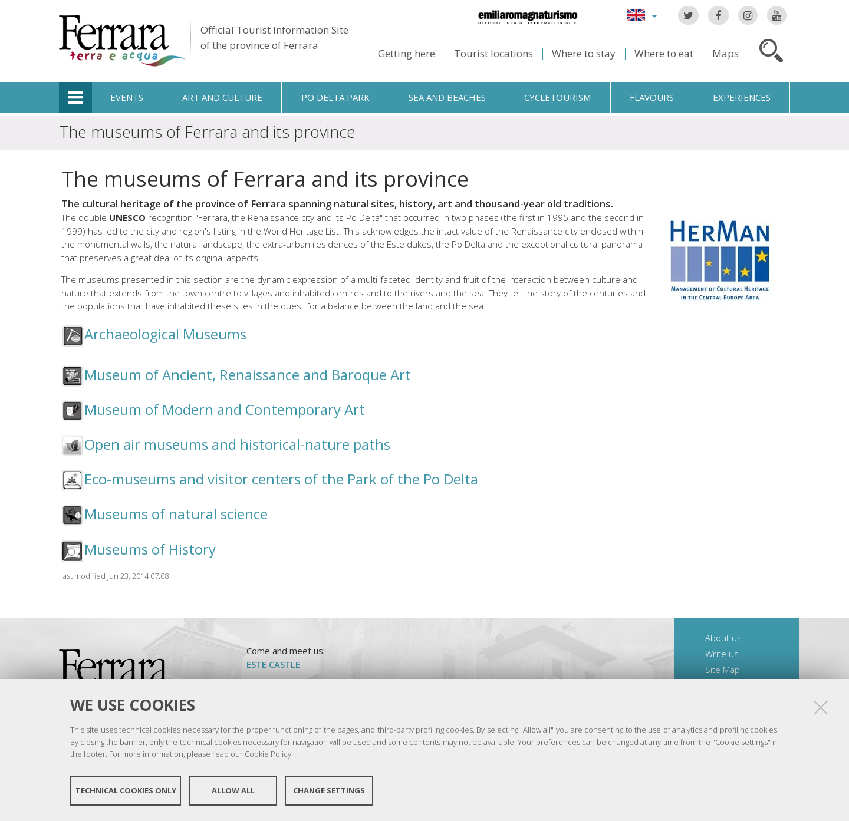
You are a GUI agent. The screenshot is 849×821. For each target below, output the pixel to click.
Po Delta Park (335, 97)
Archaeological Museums (165, 334)
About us (723, 638)
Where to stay (584, 53)
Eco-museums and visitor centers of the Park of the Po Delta (281, 479)
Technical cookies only (125, 790)
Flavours (652, 97)
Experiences (742, 97)
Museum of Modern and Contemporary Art (224, 409)
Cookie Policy (268, 754)
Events (126, 97)
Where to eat (663, 53)
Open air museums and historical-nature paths (237, 444)
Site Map (722, 669)
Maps (725, 53)
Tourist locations (493, 53)
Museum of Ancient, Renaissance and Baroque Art (247, 374)
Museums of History (150, 549)
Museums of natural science (176, 513)
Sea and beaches (447, 97)
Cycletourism (557, 97)
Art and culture (222, 97)
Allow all (233, 790)
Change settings (329, 790)
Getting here (406, 53)
